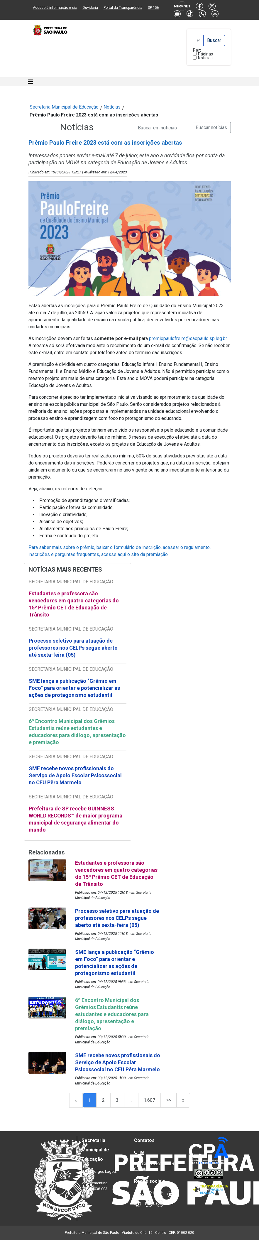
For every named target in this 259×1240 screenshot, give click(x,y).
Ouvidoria (90, 8)
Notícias (205, 58)
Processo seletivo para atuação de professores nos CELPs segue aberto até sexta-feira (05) (73, 648)
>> (168, 1100)
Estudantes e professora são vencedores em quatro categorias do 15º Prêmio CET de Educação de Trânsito (74, 604)
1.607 (149, 1100)
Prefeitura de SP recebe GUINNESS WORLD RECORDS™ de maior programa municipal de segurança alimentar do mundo (75, 819)
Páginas (205, 54)
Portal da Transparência (123, 8)
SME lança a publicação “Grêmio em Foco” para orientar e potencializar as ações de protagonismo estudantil (74, 688)
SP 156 (153, 8)
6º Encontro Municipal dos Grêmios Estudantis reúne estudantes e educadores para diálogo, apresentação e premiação (77, 731)
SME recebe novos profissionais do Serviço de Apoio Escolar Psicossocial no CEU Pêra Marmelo (75, 775)
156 (141, 1153)
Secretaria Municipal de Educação (64, 107)
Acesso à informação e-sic (55, 8)
